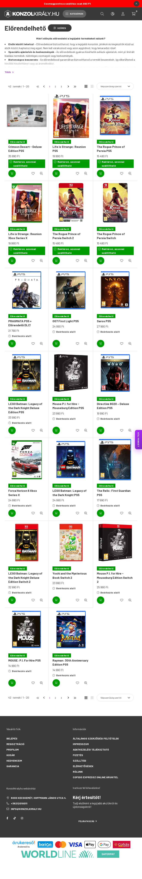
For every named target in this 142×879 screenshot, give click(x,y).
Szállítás (79, 760)
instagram (22, 818)
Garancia (12, 766)
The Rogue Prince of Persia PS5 (111, 148)
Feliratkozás (87, 821)
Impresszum (81, 744)
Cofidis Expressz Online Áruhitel (95, 777)
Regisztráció (15, 744)
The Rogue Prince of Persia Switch (111, 236)
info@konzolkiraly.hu (26, 808)
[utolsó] (74, 86)
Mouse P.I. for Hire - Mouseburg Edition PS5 (68, 406)
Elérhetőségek (83, 766)
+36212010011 (19, 803)
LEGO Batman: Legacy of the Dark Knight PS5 (70, 492)
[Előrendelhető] (17, 142)
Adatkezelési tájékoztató (91, 749)
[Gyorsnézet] (41, 173)
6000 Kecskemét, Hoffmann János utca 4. (38, 797)
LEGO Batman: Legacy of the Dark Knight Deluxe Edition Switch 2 (25, 577)
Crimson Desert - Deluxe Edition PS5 (25, 148)
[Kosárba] (12, 173)
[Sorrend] (115, 86)
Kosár (10, 755)
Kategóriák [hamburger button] (74, 13)
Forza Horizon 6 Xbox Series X (22, 492)
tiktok (14, 818)
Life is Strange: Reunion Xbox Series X (25, 236)
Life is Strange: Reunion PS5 (69, 148)
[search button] (102, 14)
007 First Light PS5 (66, 321)
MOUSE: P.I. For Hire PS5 (24, 660)
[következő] (69, 86)
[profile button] (123, 14)
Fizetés (78, 755)
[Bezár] (136, 3)
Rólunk (78, 771)
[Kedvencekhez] (33, 173)
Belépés (11, 738)
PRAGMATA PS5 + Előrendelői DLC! (20, 323)
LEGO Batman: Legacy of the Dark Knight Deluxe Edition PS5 (25, 408)
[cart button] (133, 14)
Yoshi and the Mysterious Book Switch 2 (70, 575)
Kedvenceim (14, 760)
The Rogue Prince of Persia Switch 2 (66, 236)
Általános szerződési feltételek (96, 738)
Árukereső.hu (24, 847)
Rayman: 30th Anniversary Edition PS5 (70, 662)
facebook (7, 818)
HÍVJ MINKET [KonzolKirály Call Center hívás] (138, 439)
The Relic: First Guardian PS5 (114, 492)
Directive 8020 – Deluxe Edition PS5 (113, 406)
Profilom (12, 749)
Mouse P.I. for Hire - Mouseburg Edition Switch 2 (115, 577)
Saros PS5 (104, 321)
